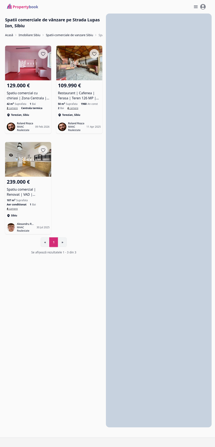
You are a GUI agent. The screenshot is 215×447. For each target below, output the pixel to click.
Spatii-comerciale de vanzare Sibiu (69, 35)
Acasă (9, 35)
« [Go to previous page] (45, 242)
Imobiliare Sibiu (29, 35)
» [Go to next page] (62, 242)
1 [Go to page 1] (54, 242)
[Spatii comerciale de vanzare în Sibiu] (12, 208)
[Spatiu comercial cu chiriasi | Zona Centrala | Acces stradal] (28, 91)
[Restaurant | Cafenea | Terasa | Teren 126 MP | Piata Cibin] (79, 91)
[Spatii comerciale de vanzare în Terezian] (12, 108)
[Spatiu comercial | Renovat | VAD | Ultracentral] (28, 187)
